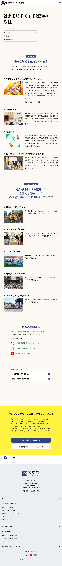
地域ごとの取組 (20, 36)
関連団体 (4, 516)
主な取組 (20, 32)
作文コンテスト (6, 541)
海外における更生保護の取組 (9, 538)
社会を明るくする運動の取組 (9, 535)
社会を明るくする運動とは (31, 374)
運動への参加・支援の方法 (31, 379)
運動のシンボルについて (8, 519)
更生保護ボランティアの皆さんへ (31, 546)
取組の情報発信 (20, 40)
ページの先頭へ (10, 458)
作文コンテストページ (32, 102)
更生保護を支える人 (31, 526)
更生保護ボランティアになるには (35, 447)
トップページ (6, 462)
